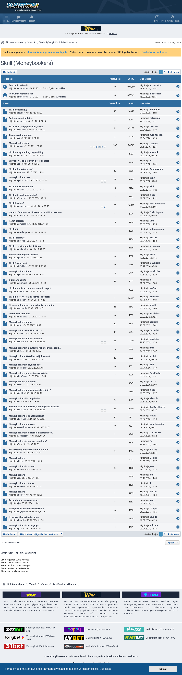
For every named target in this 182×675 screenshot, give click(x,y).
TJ (19, 444)
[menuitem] (18, 18)
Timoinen (22, 198)
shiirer (153, 491)
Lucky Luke (155, 432)
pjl (19, 138)
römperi (154, 508)
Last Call (22, 410)
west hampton (25, 427)
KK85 (152, 254)
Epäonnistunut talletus (20, 118)
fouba (20, 113)
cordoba (154, 339)
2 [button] (164, 72)
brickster (22, 342)
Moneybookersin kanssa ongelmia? (28, 441)
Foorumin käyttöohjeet (21, 93)
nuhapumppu (24, 206)
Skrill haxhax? (16, 203)
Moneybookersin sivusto (22, 466)
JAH (20, 325)
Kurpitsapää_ (156, 135)
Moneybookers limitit (20, 322)
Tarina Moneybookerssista (23, 500)
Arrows (21, 172)
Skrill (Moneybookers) (27, 63)
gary (152, 500)
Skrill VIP (14, 229)
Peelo (20, 486)
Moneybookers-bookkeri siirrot (26, 330)
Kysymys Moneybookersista (24, 517)
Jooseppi (22, 436)
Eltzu (20, 461)
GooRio (153, 458)
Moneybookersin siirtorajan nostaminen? (31, 432)
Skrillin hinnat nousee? (21, 169)
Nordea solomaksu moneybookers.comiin (31, 305)
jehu (20, 528)
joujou (153, 415)
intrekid (21, 155)
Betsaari (22, 300)
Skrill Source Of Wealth (21, 186)
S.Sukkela (22, 266)
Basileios (22, 317)
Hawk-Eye (22, 232)
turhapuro (155, 246)
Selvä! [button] (162, 669)
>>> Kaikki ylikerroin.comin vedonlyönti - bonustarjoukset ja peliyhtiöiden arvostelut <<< (91, 656)
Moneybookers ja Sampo (22, 381)
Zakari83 (22, 215)
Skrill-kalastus (17, 237)
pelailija (21, 274)
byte (20, 385)
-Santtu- (154, 143)
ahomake (22, 283)
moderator (23, 88)
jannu (20, 258)
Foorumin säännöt (18, 85)
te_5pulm (22, 512)
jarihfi (153, 356)
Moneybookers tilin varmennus (25, 338)
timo (20, 351)
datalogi (22, 368)
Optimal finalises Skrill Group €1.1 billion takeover (35, 212)
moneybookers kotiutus (21, 483)
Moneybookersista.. (19, 143)
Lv (19, 401)
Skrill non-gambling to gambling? (27, 152)
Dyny (152, 178)
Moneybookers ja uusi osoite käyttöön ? (30, 390)
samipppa (22, 121)
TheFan (21, 333)
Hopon (21, 359)
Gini (152, 186)
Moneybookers (17, 458)
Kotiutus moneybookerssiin (23, 254)
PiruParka (22, 376)
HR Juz (21, 241)
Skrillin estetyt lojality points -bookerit (29, 297)
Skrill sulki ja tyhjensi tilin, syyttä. (26, 126)
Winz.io (113, 33)
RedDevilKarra (157, 203)
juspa (152, 195)
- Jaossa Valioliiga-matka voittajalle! (47, 52)
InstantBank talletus (19, 313)
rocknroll (22, 249)
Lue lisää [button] (105, 668)
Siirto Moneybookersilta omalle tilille (28, 449)
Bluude (21, 520)
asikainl (154, 322)
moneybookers (17, 491)
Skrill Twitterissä (18, 263)
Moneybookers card (20, 177)
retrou (153, 381)
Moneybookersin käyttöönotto (25, 364)
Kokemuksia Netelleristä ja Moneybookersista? (34, 406)
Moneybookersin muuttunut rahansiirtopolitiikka (35, 348)
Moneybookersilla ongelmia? (24, 398)
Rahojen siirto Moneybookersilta (26, 508)
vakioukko (155, 118)
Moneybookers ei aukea (22, 424)
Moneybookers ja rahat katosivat (26, 416)
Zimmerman (156, 169)
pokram (154, 525)
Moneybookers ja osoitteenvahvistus (28, 373)
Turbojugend (156, 212)
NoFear (153, 288)
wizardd (22, 308)
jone (152, 466)
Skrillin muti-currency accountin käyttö (30, 288)
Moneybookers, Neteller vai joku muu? (29, 356)
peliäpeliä (155, 109)
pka (151, 474)
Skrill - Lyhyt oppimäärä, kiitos (25, 246)
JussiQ (153, 449)
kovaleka (22, 130)
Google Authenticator (20, 135)
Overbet (154, 126)
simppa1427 (24, 224)
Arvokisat (61, 88)
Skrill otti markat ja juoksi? (23, 195)
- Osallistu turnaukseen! (154, 52)
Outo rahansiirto (17, 280)
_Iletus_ (21, 291)
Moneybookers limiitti (20, 271)
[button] (173, 72)
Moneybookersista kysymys (24, 525)
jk (19, 478)
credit (153, 305)
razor (20, 146)
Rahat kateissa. (17, 221)
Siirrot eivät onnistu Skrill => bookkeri (29, 161)
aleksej (21, 190)
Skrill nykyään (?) (18, 109)
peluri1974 (23, 180)
